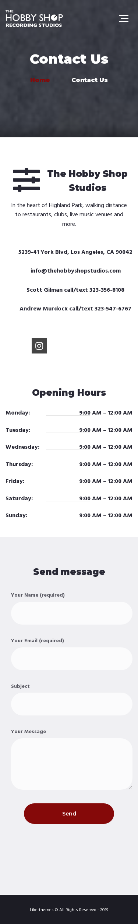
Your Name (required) (71, 608)
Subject (71, 699)
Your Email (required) (71, 653)
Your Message (71, 759)
